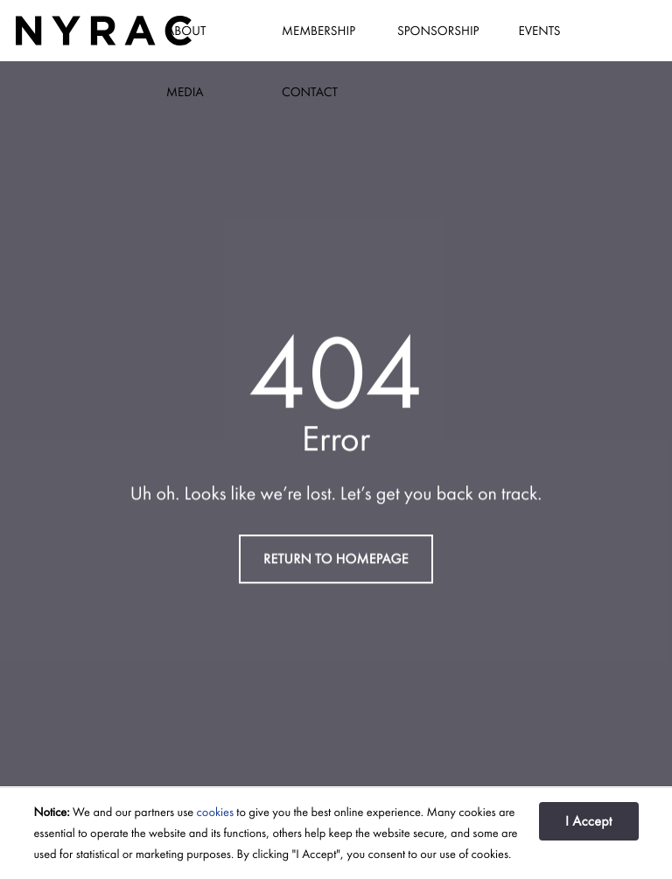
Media (185, 92)
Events (539, 30)
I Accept (588, 821)
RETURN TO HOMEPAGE (336, 557)
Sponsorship (438, 30)
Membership (318, 30)
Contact (310, 92)
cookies (215, 812)
